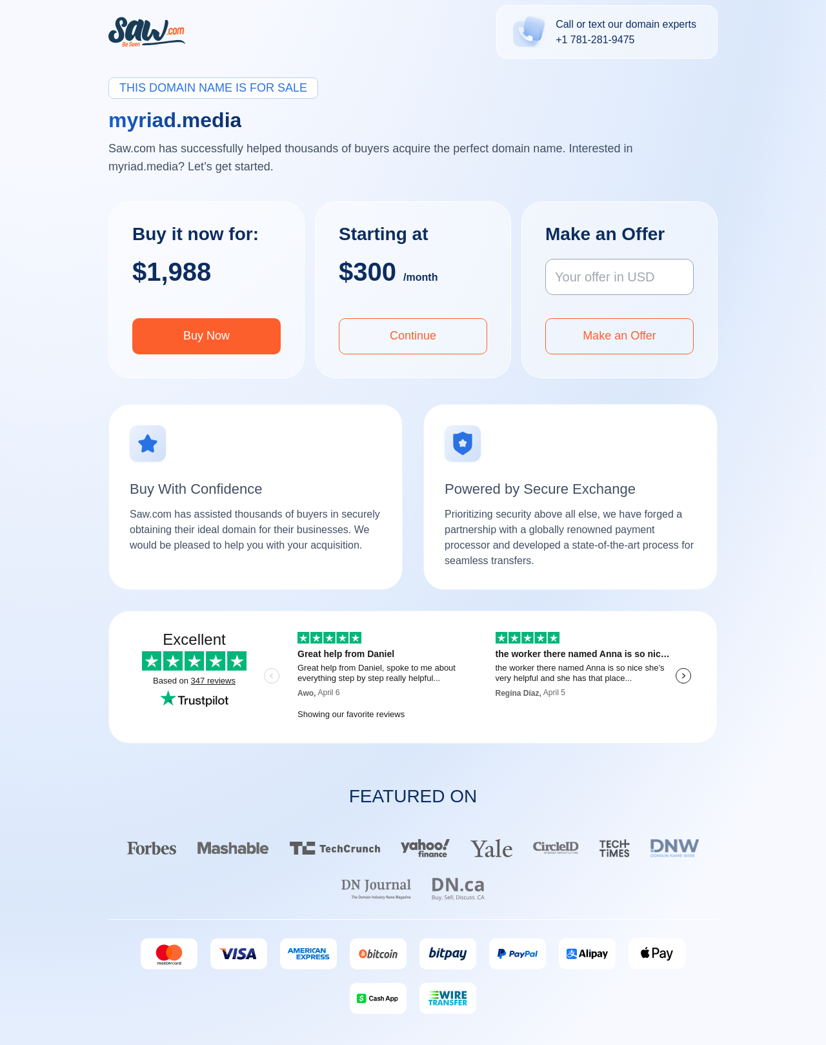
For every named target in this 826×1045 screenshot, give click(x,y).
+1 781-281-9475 (595, 39)
